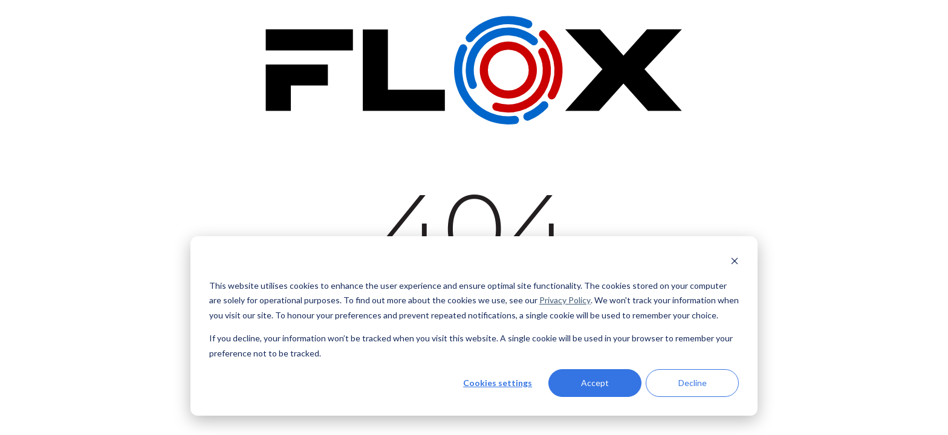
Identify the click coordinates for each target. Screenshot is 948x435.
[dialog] (474, 326)
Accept (595, 383)
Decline (692, 383)
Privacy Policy (565, 300)
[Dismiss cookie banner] (734, 262)
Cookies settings (497, 383)
